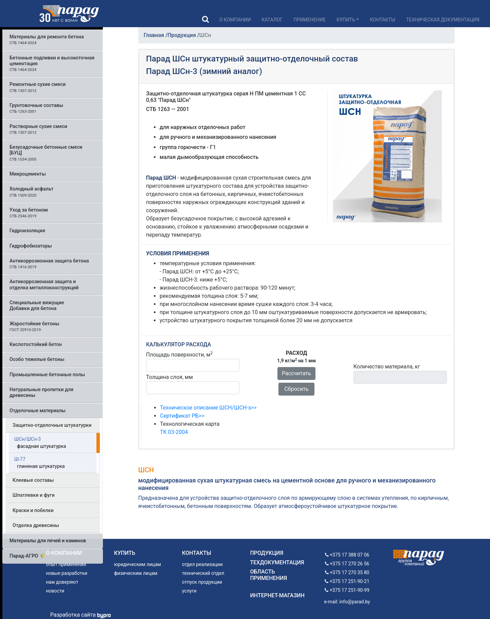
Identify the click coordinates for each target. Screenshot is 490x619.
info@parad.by (354, 601)
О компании (235, 19)
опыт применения (66, 564)
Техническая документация (442, 19)
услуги (189, 591)
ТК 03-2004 (174, 432)
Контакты (382, 19)
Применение (309, 19)
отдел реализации (202, 564)
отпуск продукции (202, 582)
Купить (346, 19)
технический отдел (203, 573)
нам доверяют (62, 582)
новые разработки (66, 573)
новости (55, 591)
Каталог (272, 19)
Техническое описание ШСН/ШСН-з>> (208, 407)
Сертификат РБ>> (182, 416)
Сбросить (296, 389)
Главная (154, 35)
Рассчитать (296, 373)
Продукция (182, 35)
